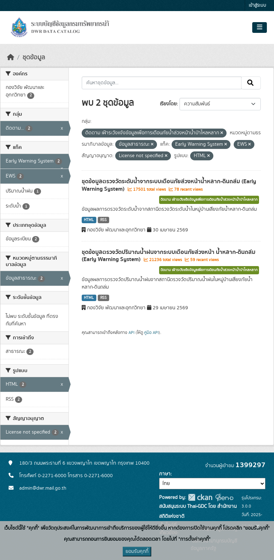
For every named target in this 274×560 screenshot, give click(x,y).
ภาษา (165, 474)
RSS (103, 220)
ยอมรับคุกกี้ (137, 551)
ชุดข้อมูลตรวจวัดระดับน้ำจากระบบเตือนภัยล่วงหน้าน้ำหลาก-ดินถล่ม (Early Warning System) (169, 185)
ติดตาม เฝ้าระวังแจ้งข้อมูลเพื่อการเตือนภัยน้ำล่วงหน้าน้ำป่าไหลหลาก (209, 199)
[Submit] (251, 82)
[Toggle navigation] (259, 27)
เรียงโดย (168, 104)
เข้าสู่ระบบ (257, 5)
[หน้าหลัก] (10, 57)
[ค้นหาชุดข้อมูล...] (162, 82)
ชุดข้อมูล (33, 57)
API (131, 332)
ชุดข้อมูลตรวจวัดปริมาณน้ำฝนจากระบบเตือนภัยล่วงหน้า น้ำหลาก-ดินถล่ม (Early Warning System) (168, 256)
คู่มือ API (151, 332)
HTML (89, 220)
